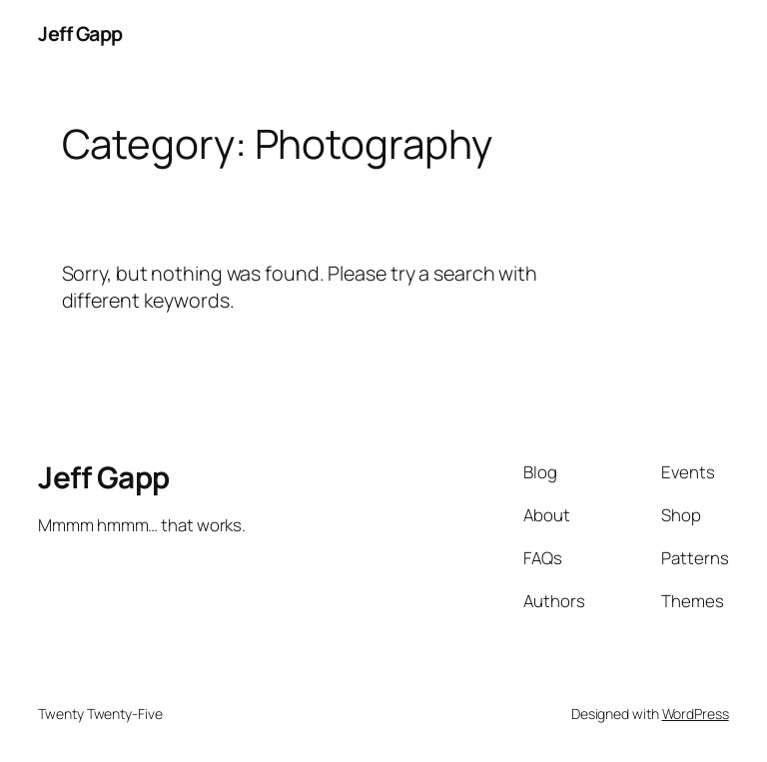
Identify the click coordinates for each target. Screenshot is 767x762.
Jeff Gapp (80, 33)
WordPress (695, 713)
